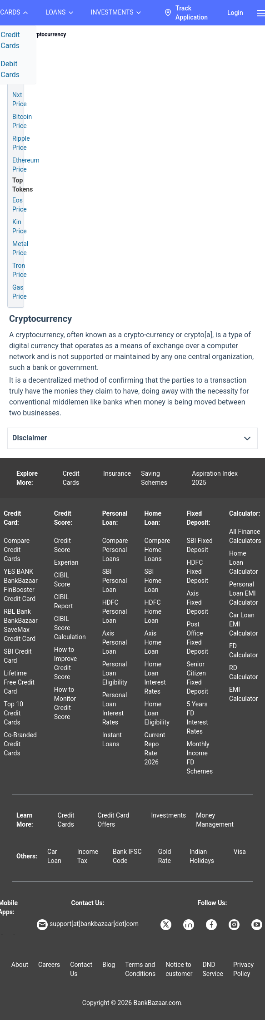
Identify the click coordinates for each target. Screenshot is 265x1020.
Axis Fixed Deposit (197, 602)
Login (235, 12)
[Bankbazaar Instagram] (235, 924)
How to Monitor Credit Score (65, 703)
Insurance (117, 473)
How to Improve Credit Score (65, 663)
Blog (108, 964)
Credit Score (62, 545)
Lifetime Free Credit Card (19, 682)
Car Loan (54, 856)
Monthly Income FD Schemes (199, 757)
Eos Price (19, 205)
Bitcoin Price (22, 121)
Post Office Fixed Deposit (197, 638)
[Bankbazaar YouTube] (257, 924)
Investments (168, 815)
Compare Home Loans (157, 549)
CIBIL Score (62, 580)
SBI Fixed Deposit (199, 545)
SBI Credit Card (17, 656)
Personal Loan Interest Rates (114, 708)
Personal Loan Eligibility (114, 673)
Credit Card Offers (114, 820)
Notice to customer (178, 969)
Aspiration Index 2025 (215, 478)
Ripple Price (21, 143)
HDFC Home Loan (153, 611)
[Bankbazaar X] (166, 924)
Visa (240, 851)
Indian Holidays (202, 856)
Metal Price (20, 248)
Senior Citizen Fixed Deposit (197, 677)
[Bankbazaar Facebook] (212, 924)
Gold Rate (164, 856)
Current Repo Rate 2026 (155, 748)
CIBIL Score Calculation (70, 628)
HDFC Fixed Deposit (197, 571)
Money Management (214, 820)
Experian (66, 562)
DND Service (212, 969)
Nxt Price (19, 99)
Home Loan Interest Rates (155, 677)
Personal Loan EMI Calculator (243, 593)
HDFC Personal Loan (114, 611)
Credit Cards (71, 478)
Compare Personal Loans (115, 549)
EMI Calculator (243, 694)
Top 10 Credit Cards (13, 713)
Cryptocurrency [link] (47, 34)
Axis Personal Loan (114, 642)
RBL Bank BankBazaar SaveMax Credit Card (20, 625)
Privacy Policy (243, 969)
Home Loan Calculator (243, 562)
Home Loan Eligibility (157, 713)
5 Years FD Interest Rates (197, 717)
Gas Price (19, 292)
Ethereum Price (26, 165)
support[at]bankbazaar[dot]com (88, 924)
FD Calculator (243, 650)
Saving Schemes (154, 478)
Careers (49, 964)
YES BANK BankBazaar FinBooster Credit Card (20, 585)
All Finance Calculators (245, 536)
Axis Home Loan (153, 642)
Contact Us (81, 969)
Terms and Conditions (140, 969)
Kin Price (19, 226)
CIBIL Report (63, 601)
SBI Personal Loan (114, 580)
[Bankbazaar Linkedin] (189, 924)
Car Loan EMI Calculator (243, 624)
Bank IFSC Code (127, 856)
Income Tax (88, 856)
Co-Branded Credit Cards (20, 744)
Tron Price (19, 270)
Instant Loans (112, 739)
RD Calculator (243, 672)
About (19, 964)
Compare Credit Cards (17, 549)
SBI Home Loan (153, 580)
